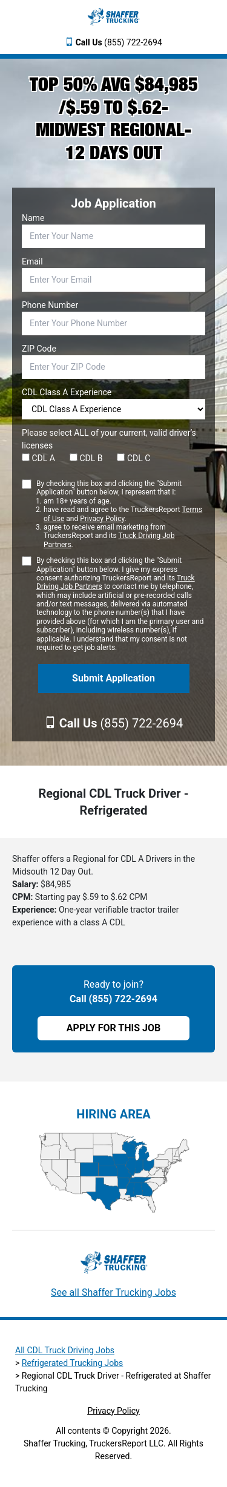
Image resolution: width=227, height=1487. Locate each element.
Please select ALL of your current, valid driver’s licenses (109, 439)
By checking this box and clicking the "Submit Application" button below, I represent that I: (120, 514)
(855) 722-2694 (119, 42)
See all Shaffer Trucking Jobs (113, 1292)
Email (32, 261)
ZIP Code (39, 348)
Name (33, 218)
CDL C (133, 458)
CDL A (38, 458)
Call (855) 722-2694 (113, 999)
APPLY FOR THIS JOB (113, 1028)
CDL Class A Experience (66, 392)
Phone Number (50, 305)
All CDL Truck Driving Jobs (64, 1350)
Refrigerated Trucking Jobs (72, 1363)
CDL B (86, 458)
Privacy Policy (102, 518)
